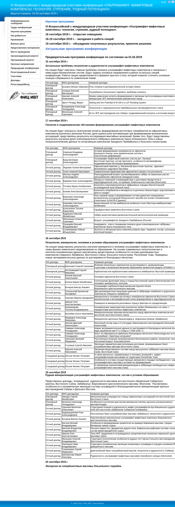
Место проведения (20, 52)
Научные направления (22, 64)
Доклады (15, 80)
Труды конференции (21, 27)
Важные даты (18, 43)
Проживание (17, 39)
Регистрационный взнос (23, 72)
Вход (163, 2)
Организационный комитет (25, 56)
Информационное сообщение (20, 22)
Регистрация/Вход (20, 84)
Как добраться (18, 35)
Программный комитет (22, 60)
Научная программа (21, 31)
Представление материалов (25, 48)
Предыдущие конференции (25, 68)
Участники (16, 76)
